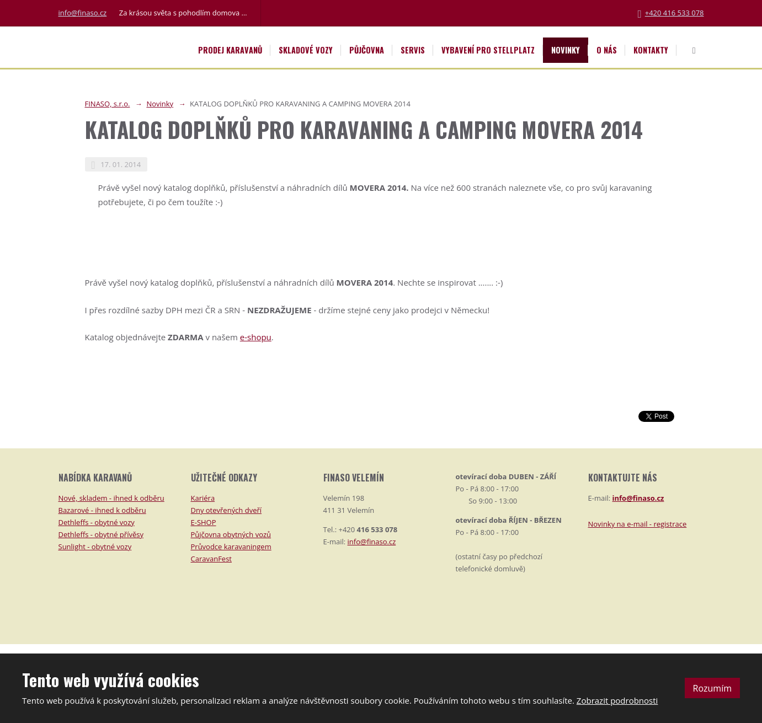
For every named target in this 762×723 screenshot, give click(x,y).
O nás (606, 50)
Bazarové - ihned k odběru (102, 510)
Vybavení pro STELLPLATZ (488, 50)
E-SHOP (203, 522)
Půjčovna (366, 50)
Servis (413, 50)
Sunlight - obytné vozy (95, 546)
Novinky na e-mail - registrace (637, 524)
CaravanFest (211, 559)
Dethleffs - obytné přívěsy (100, 534)
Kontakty (650, 50)
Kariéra (203, 498)
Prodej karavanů (230, 50)
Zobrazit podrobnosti (617, 700)
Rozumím (712, 688)
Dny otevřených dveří (226, 510)
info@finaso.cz (82, 13)
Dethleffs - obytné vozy (96, 522)
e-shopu (255, 336)
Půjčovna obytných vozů (231, 534)
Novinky (565, 50)
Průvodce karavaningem (231, 546)
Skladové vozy (306, 50)
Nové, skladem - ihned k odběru (111, 498)
